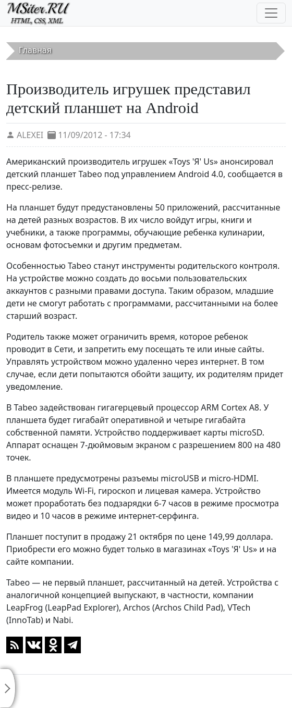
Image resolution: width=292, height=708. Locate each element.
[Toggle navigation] (271, 13)
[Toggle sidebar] (8, 688)
